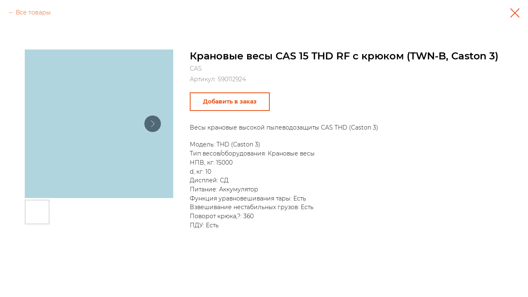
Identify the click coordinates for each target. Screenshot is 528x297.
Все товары (33, 12)
